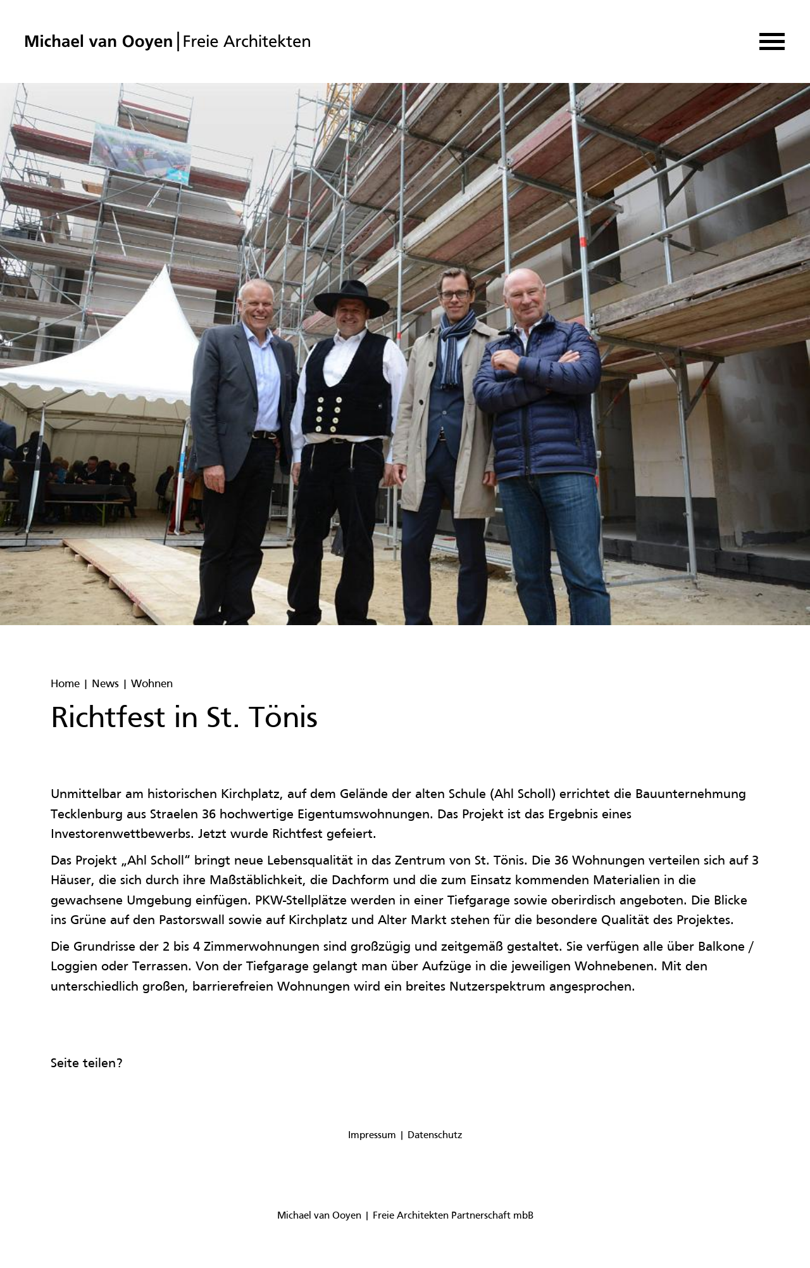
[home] (167, 41)
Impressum (372, 1136)
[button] (772, 41)
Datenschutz (435, 1136)
